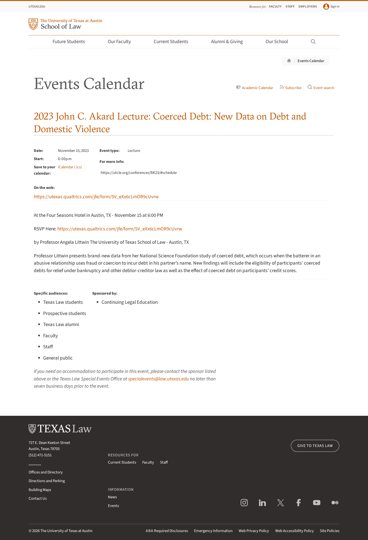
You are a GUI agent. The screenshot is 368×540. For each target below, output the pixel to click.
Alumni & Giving (230, 41)
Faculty (275, 6)
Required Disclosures (167, 531)
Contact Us (38, 498)
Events (113, 506)
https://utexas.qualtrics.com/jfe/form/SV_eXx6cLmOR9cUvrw (96, 196)
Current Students (174, 41)
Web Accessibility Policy (294, 531)
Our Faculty (122, 41)
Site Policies (329, 531)
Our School (280, 41)
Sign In (331, 7)
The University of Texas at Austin (66, 531)
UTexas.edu (37, 6)
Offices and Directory (46, 472)
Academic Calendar (254, 88)
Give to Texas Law (315, 446)
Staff (290, 6)
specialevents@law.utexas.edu (158, 378)
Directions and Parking (47, 481)
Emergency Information (213, 531)
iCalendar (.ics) (70, 167)
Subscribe (290, 88)
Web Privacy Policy (254, 531)
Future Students (72, 41)
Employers (308, 6)
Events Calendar (311, 61)
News (112, 497)
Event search (320, 88)
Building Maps (40, 490)
